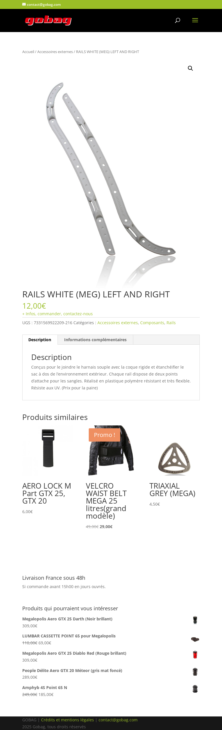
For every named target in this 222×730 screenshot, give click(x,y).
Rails (171, 322)
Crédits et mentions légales (67, 720)
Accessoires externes (55, 51)
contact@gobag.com (118, 720)
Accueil (28, 51)
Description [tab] (39, 339)
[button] (190, 68)
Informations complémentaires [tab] (95, 339)
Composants (152, 322)
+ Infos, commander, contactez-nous (57, 313)
